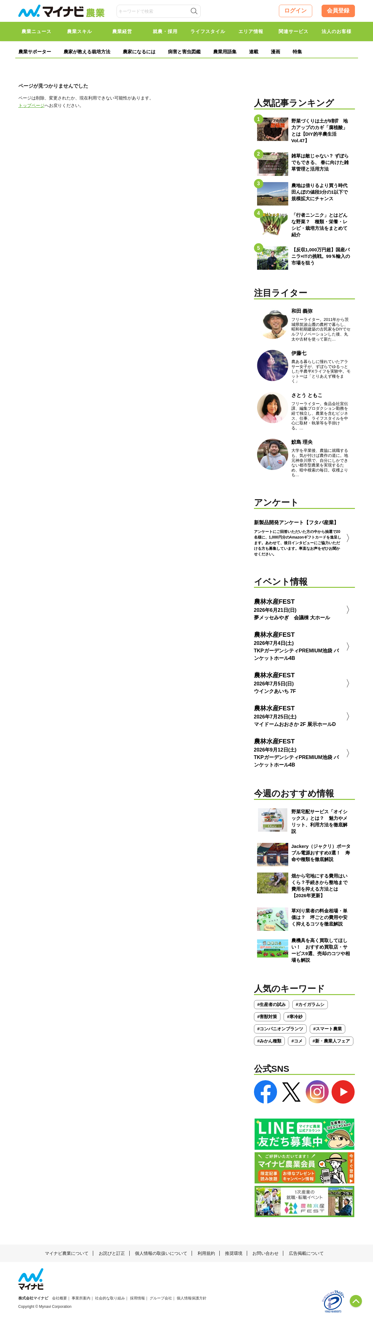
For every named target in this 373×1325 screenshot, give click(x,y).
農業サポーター (34, 51)
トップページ (31, 105)
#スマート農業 (327, 1028)
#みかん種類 (269, 1040)
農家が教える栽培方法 (87, 51)
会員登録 (338, 10)
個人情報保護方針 (192, 1298)
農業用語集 (225, 51)
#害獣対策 (267, 1016)
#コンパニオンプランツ (280, 1028)
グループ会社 (161, 1298)
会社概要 (59, 1298)
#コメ (297, 1040)
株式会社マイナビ (33, 1298)
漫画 (275, 51)
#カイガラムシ (310, 1004)
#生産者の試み (271, 1004)
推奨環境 (233, 1253)
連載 (253, 51)
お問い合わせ (265, 1253)
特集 (297, 51)
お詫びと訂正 (112, 1253)
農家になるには (139, 51)
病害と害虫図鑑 (184, 51)
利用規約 (206, 1253)
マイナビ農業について (66, 1253)
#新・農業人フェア (331, 1040)
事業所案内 (81, 1298)
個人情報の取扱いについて (161, 1253)
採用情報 (137, 1298)
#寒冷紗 (295, 1016)
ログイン (295, 10)
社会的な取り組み (110, 1298)
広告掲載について (306, 1253)
